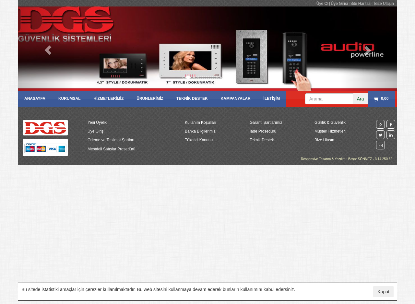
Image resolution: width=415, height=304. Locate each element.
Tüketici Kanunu (199, 140)
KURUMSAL (69, 98)
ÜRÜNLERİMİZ (149, 98)
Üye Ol (322, 3)
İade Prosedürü (263, 131)
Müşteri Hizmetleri (330, 131)
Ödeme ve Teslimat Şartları (111, 140)
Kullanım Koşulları (200, 122)
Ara (360, 98)
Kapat (383, 291)
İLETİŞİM (272, 98)
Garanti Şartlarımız (266, 122)
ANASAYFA (34, 98)
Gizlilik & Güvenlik (330, 122)
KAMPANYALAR (236, 98)
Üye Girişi (339, 3)
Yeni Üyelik (97, 122)
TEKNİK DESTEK (192, 98)
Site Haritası (361, 3)
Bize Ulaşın (384, 3)
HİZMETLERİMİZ (109, 98)
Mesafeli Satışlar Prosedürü (111, 149)
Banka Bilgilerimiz (200, 131)
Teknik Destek (262, 140)
